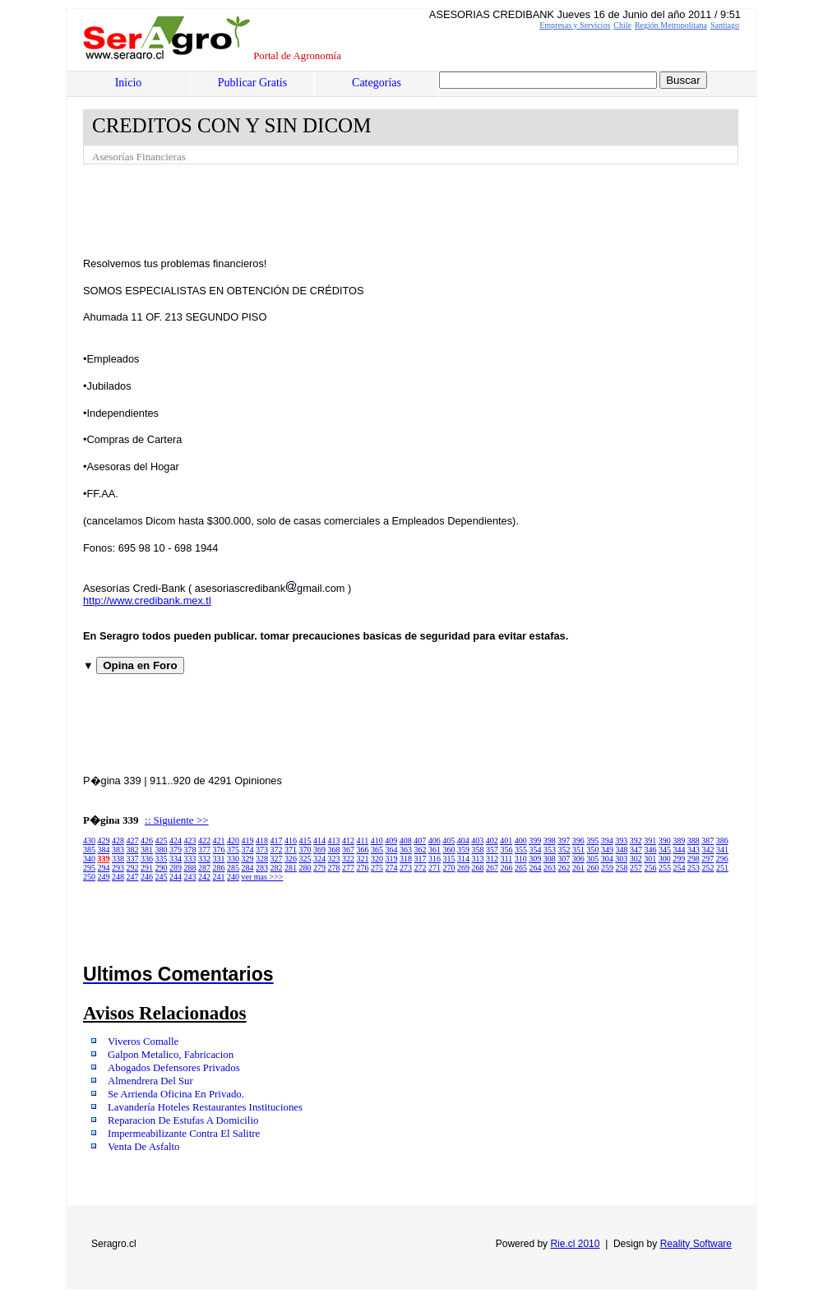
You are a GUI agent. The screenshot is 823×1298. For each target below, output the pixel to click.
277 (348, 867)
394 (607, 840)
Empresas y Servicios (574, 25)
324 (319, 858)
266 (507, 867)
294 (104, 867)
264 (535, 867)
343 (693, 849)
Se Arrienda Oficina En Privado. (176, 1094)
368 (334, 849)
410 (377, 840)
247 (133, 876)
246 (147, 876)
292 (133, 867)
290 (161, 867)
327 (276, 858)
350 (593, 849)
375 (233, 849)
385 (89, 849)
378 (190, 849)
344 (679, 849)
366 (363, 849)
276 (363, 867)
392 (636, 840)
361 (434, 849)
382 (133, 849)
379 (175, 849)
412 (348, 840)
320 (377, 858)
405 (448, 840)
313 (478, 858)
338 (118, 858)
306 (578, 858)
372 (276, 849)
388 (693, 840)
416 (290, 840)
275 (377, 867)
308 (549, 858)
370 (305, 849)
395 (592, 840)
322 (348, 858)
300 (665, 858)
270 (449, 867)
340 (89, 858)
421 (219, 840)
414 (319, 840)
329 (248, 858)
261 (578, 867)
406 (434, 840)
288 (190, 867)
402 (492, 840)
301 (650, 858)
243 (190, 876)
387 (707, 840)
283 (262, 867)
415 (305, 840)
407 (420, 840)
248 (118, 876)
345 (665, 849)
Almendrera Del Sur (150, 1081)
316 (434, 858)
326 (290, 858)
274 (392, 867)
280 (305, 867)
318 (406, 858)
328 (262, 858)
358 (478, 849)
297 (707, 858)
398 (549, 840)
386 (722, 840)
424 (175, 840)
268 (478, 867)
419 (248, 840)
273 (406, 867)
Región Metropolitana (671, 25)
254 (679, 867)
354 (535, 849)
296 (722, 858)
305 (592, 858)
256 (651, 867)
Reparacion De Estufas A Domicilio (183, 1120)
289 (175, 867)
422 (204, 840)
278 (334, 867)
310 (521, 858)
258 (622, 867)
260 (593, 867)
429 (104, 840)
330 (233, 858)
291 (147, 867)
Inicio (128, 82)
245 (161, 876)
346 (651, 849)
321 (363, 858)
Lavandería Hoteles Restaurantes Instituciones (205, 1107)
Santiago (724, 25)
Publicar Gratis (252, 82)
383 (118, 849)
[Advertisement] (382, 210)
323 (334, 858)
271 (434, 867)
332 (204, 858)
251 (722, 867)
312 (492, 858)
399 (535, 840)
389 (679, 840)
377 (204, 849)
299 (679, 858)
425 (161, 840)
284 (248, 867)
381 (147, 849)
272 (420, 867)
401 (506, 840)
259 (607, 867)
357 (492, 849)
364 (392, 849)
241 (219, 876)
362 (420, 849)
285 (233, 867)
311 (507, 858)
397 (563, 840)
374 (248, 849)
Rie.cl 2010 (574, 1243)
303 (621, 858)
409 (391, 840)
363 (406, 849)
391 (650, 840)
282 (276, 867)
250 (89, 876)
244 (175, 876)
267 (492, 867)
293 (118, 867)
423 (190, 840)
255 (665, 867)
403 (477, 840)
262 (564, 867)
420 (233, 840)
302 (636, 858)
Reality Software (696, 1243)
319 (392, 858)
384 (104, 849)
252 (708, 867)
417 (276, 840)
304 (607, 858)
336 (147, 858)
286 (219, 867)
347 (636, 849)
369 (319, 849)
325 (305, 858)
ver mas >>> (263, 876)
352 (564, 849)
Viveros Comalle (143, 1041)
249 (104, 876)
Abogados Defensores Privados (174, 1068)
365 (377, 849)
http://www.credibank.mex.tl (147, 600)
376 (219, 849)
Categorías (376, 82)
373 (262, 849)
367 (348, 849)
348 (622, 849)
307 (563, 858)
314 (463, 858)
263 (549, 867)
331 (219, 858)
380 (161, 849)
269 (463, 867)
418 (262, 840)
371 (290, 849)
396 (578, 840)
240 (233, 876)
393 (621, 840)
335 (161, 858)
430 (89, 840)
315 (449, 858)
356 (507, 849)
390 (665, 840)
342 (708, 849)
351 (578, 849)
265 (521, 867)
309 (535, 858)
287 (204, 867)
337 (133, 858)
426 (147, 840)
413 (334, 840)
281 (290, 867)
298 (693, 858)
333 (190, 858)
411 (363, 840)
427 (133, 840)
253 (693, 867)
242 (204, 876)
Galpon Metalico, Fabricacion (170, 1054)
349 (607, 849)
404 (463, 840)
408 (406, 840)
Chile (622, 25)
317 (420, 858)
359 (463, 849)
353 (549, 849)
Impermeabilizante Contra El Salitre (184, 1133)
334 (175, 858)
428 (118, 840)
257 (636, 867)
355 (521, 849)
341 (722, 849)
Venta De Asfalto (143, 1146)
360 (449, 849)
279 (319, 867)
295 (89, 867)
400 (521, 840)
